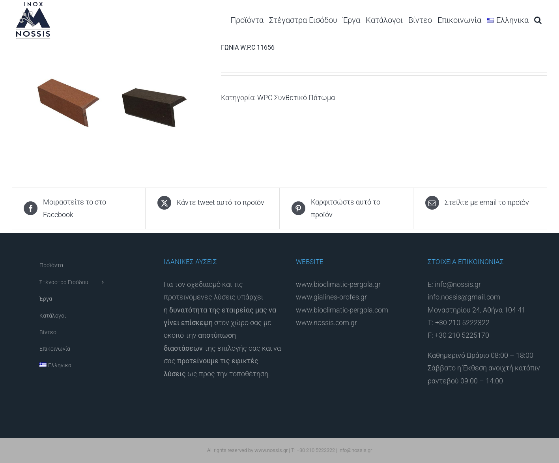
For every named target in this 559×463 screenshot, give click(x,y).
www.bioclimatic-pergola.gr (338, 284)
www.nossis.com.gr (326, 322)
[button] (538, 20)
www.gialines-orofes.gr (331, 297)
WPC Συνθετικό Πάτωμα (296, 97)
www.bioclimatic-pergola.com (342, 310)
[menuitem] (508, 20)
